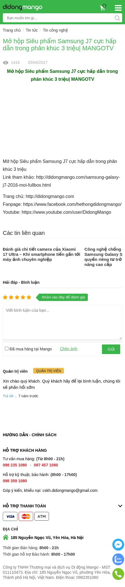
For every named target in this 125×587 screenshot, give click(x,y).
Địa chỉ (10, 529)
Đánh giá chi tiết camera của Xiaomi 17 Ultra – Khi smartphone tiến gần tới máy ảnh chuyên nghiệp (41, 254)
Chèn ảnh (68, 348)
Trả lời (8, 396)
